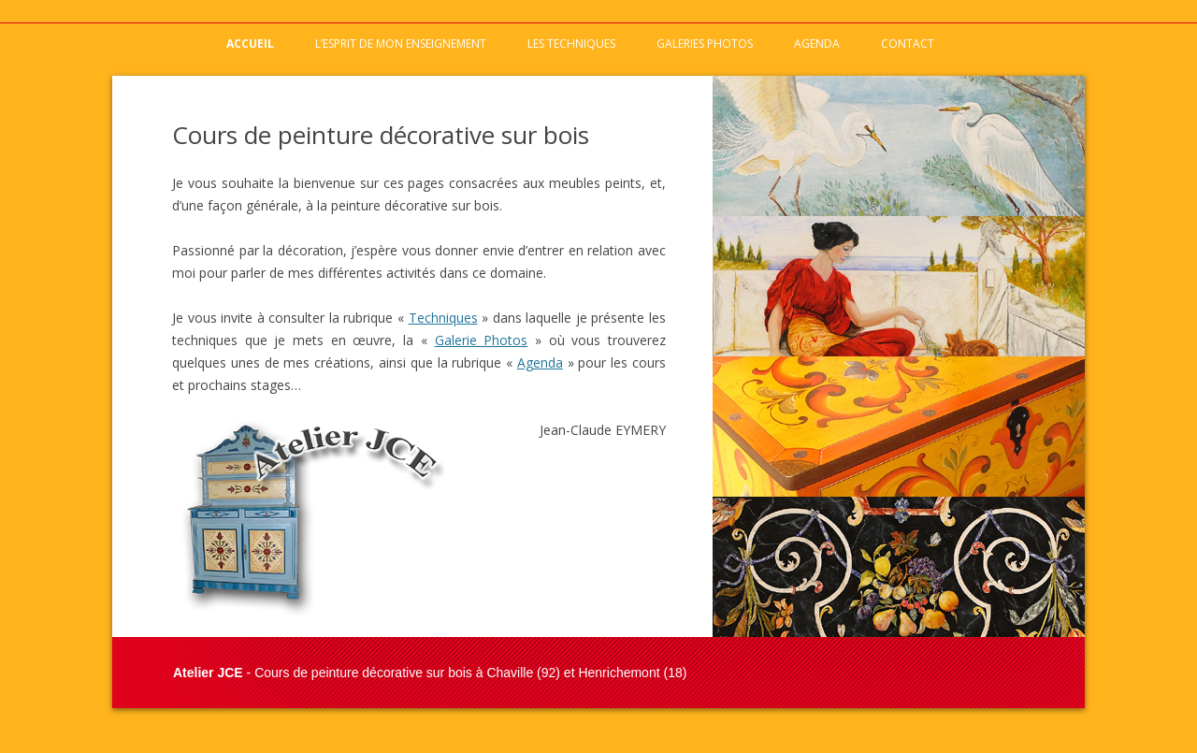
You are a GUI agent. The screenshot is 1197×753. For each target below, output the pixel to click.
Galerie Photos (481, 340)
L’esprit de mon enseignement (400, 43)
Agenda (817, 43)
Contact (907, 43)
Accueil (250, 43)
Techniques (443, 317)
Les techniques (571, 43)
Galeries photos (704, 43)
